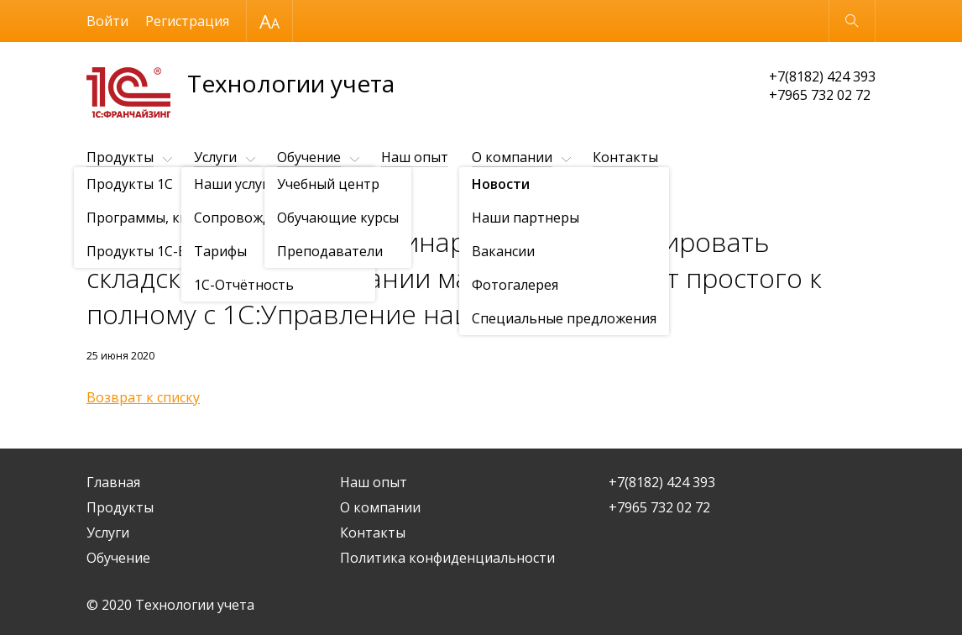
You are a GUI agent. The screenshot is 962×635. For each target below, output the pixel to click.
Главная (113, 482)
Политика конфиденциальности (447, 557)
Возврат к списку (143, 397)
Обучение (309, 157)
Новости (183, 199)
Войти (107, 21)
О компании (512, 157)
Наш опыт (414, 157)
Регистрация (187, 21)
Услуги (215, 157)
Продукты (120, 157)
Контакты (625, 157)
